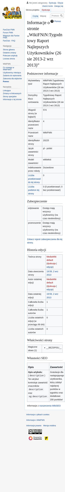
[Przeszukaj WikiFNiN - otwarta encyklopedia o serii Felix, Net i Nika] (57, 15)
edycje (49, 267)
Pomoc (55, 21)
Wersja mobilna (49, 426)
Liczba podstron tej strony (33, 190)
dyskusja (51, 263)
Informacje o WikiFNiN (35, 420)
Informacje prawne (33, 426)
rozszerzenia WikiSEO (50, 405)
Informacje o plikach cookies (37, 415)
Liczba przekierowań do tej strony (34, 178)
